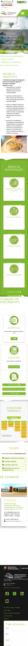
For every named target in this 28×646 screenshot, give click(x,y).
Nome (7, 628)
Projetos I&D (14, 327)
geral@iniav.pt (7, 1)
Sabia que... (14, 393)
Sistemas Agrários (14, 215)
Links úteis (6, 618)
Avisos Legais (7, 610)
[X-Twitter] (15, 593)
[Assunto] (16, 642)
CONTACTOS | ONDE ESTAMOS (12, 587)
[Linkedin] (22, 593)
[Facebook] (7, 593)
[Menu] (22, 13)
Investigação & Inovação (14, 292)
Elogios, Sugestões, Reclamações (12, 613)
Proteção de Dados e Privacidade (12, 607)
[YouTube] (7, 601)
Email (7, 634)
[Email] (16, 636)
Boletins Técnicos (14, 385)
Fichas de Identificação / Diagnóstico (14, 389)
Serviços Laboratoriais (14, 295)
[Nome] (16, 630)
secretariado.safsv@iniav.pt (13, 521)
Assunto (8, 640)
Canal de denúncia (8, 616)
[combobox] (8, 7)
